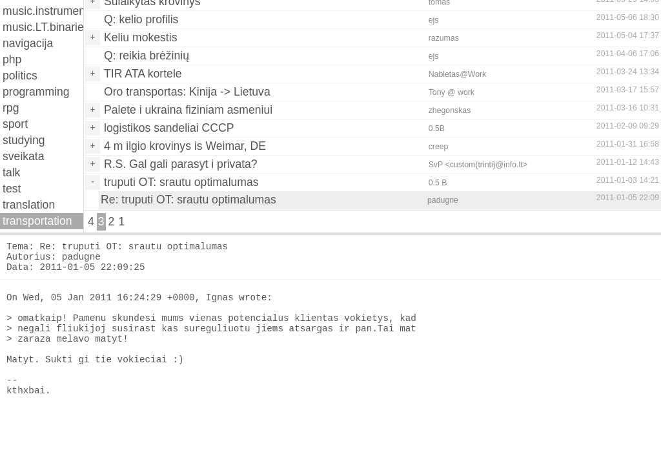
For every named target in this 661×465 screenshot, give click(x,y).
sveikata (24, 156)
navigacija (28, 43)
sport (15, 124)
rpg (11, 107)
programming (36, 91)
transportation (37, 220)
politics (20, 75)
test (12, 188)
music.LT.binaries (43, 27)
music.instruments (43, 11)
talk (11, 172)
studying (24, 140)
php (12, 59)
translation (29, 204)
